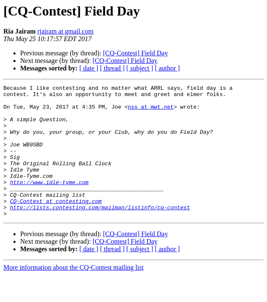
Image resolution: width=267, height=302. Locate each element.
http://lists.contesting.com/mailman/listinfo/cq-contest (100, 232)
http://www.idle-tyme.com (49, 202)
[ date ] (88, 68)
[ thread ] (112, 68)
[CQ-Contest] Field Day (135, 53)
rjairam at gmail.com (65, 31)
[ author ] (167, 68)
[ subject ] (139, 68)
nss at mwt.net (150, 111)
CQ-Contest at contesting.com (56, 225)
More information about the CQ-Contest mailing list (73, 293)
